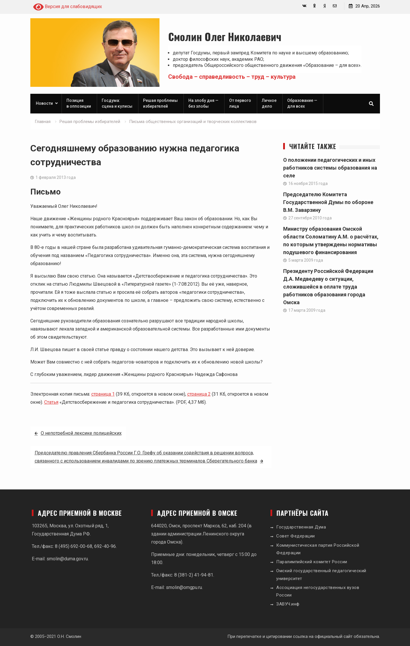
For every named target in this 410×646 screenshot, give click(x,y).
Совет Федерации (295, 536)
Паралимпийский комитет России (311, 561)
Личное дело (269, 103)
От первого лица (240, 103)
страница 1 (103, 394)
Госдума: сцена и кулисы (117, 103)
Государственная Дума (301, 527)
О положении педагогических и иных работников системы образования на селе (330, 168)
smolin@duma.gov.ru (67, 558)
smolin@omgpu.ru (184, 587)
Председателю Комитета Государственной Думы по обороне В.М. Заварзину (328, 202)
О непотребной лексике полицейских (81, 433)
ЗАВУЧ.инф (288, 604)
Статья (51, 402)
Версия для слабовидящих (67, 7)
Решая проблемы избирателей (160, 103)
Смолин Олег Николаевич (224, 36)
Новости (44, 103)
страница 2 (199, 394)
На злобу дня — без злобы (203, 103)
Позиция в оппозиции (78, 103)
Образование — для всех (302, 103)
